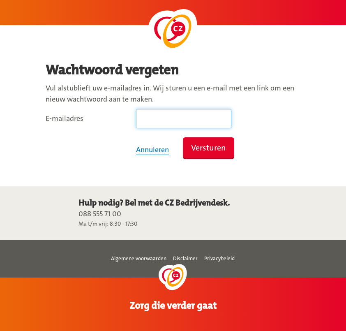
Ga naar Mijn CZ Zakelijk (172, 31)
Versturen (208, 147)
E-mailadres (64, 118)
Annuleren (152, 150)
